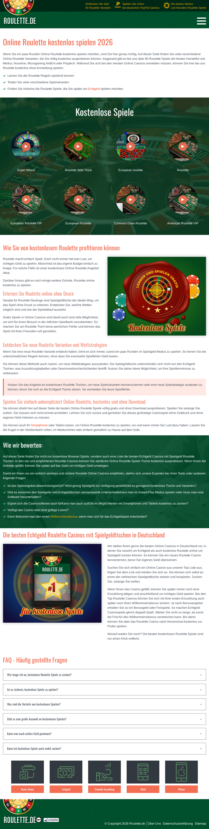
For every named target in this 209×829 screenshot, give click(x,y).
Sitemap (200, 823)
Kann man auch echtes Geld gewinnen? (29, 733)
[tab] (104, 674)
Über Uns (154, 823)
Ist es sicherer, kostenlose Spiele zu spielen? (32, 689)
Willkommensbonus (63, 516)
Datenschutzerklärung (178, 823)
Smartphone (39, 425)
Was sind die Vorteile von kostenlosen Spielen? (34, 704)
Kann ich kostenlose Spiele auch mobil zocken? (34, 748)
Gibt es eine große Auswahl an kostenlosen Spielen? (37, 719)
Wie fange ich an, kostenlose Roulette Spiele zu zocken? (39, 674)
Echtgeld (94, 88)
